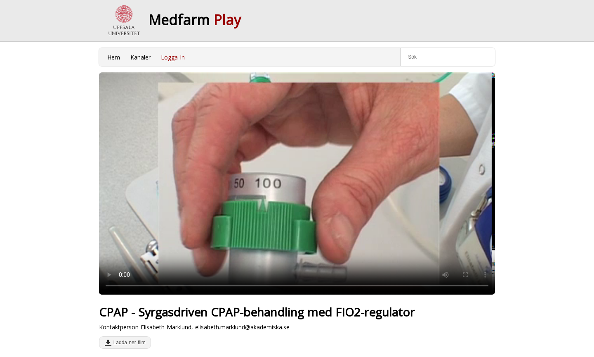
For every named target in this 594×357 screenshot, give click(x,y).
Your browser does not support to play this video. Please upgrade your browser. (297, 183)
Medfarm (194, 19)
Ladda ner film (128, 342)
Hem (113, 57)
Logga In (173, 57)
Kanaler (140, 57)
